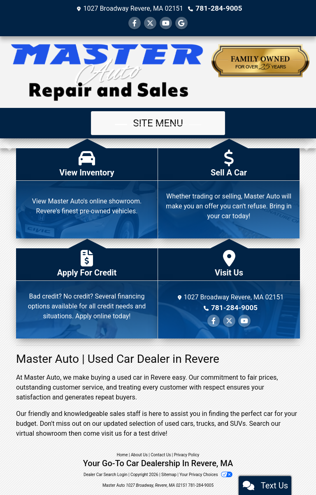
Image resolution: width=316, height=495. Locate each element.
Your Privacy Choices (205, 474)
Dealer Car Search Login (106, 474)
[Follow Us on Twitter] (150, 22)
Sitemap (169, 474)
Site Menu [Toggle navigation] (158, 122)
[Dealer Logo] (158, 71)
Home (122, 454)
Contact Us (161, 454)
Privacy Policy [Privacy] (187, 454)
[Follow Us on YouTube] (166, 22)
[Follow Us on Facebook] (134, 22)
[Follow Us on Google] (181, 22)
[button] (7, 143)
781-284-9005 (219, 8)
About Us (139, 454)
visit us (111, 433)
